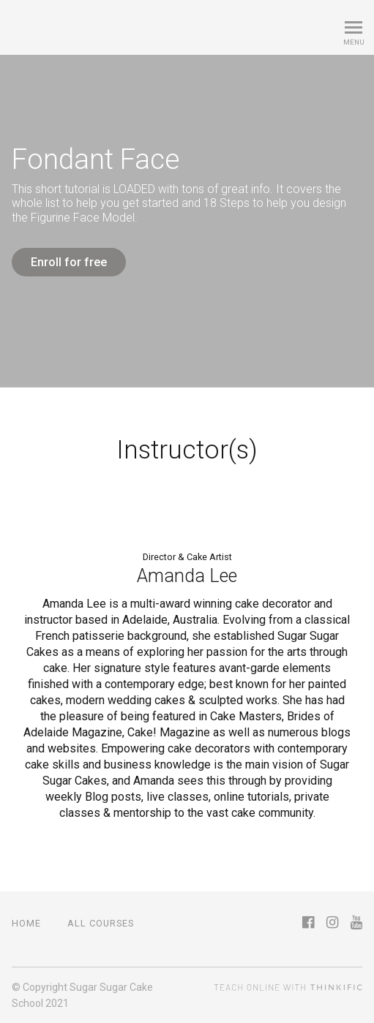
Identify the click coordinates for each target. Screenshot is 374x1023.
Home (26, 923)
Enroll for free (69, 262)
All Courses (100, 923)
